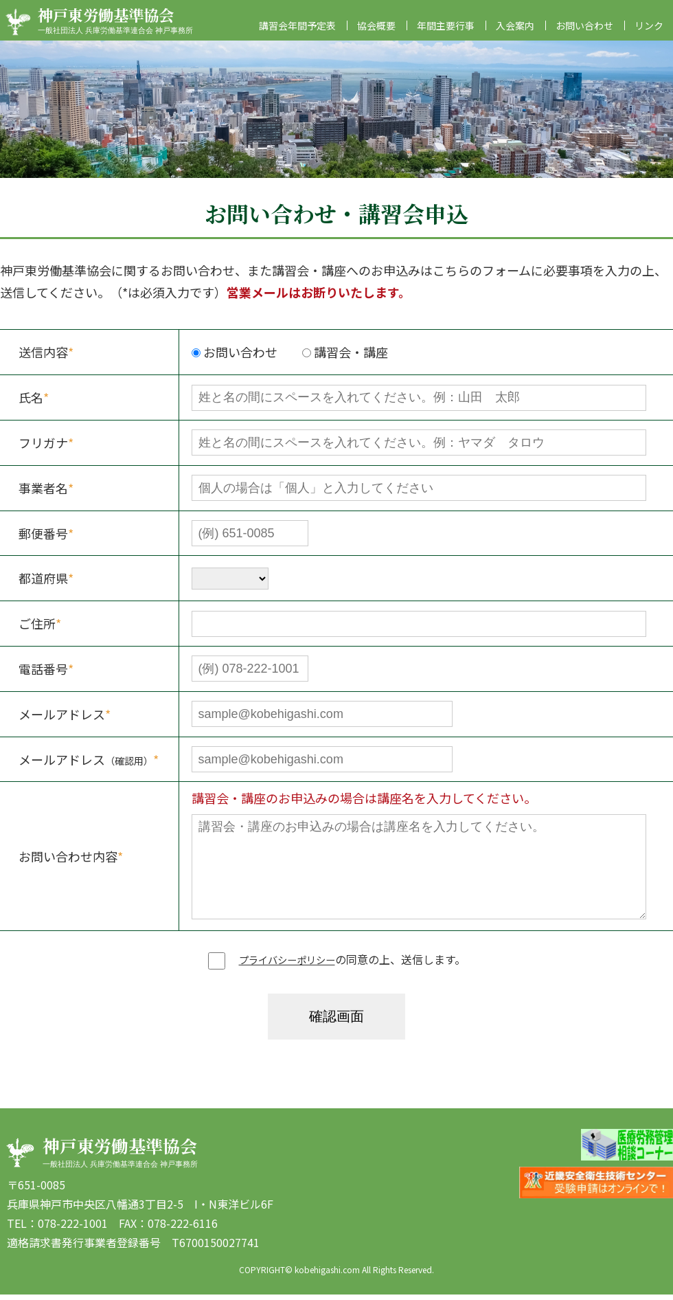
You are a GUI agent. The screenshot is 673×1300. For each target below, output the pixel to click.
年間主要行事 (446, 31)
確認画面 (336, 1021)
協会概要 (376, 31)
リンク (649, 31)
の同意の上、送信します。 (336, 964)
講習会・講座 (345, 357)
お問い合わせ (584, 31)
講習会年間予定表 (297, 31)
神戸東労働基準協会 (120, 21)
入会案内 (515, 31)
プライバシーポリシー (287, 964)
